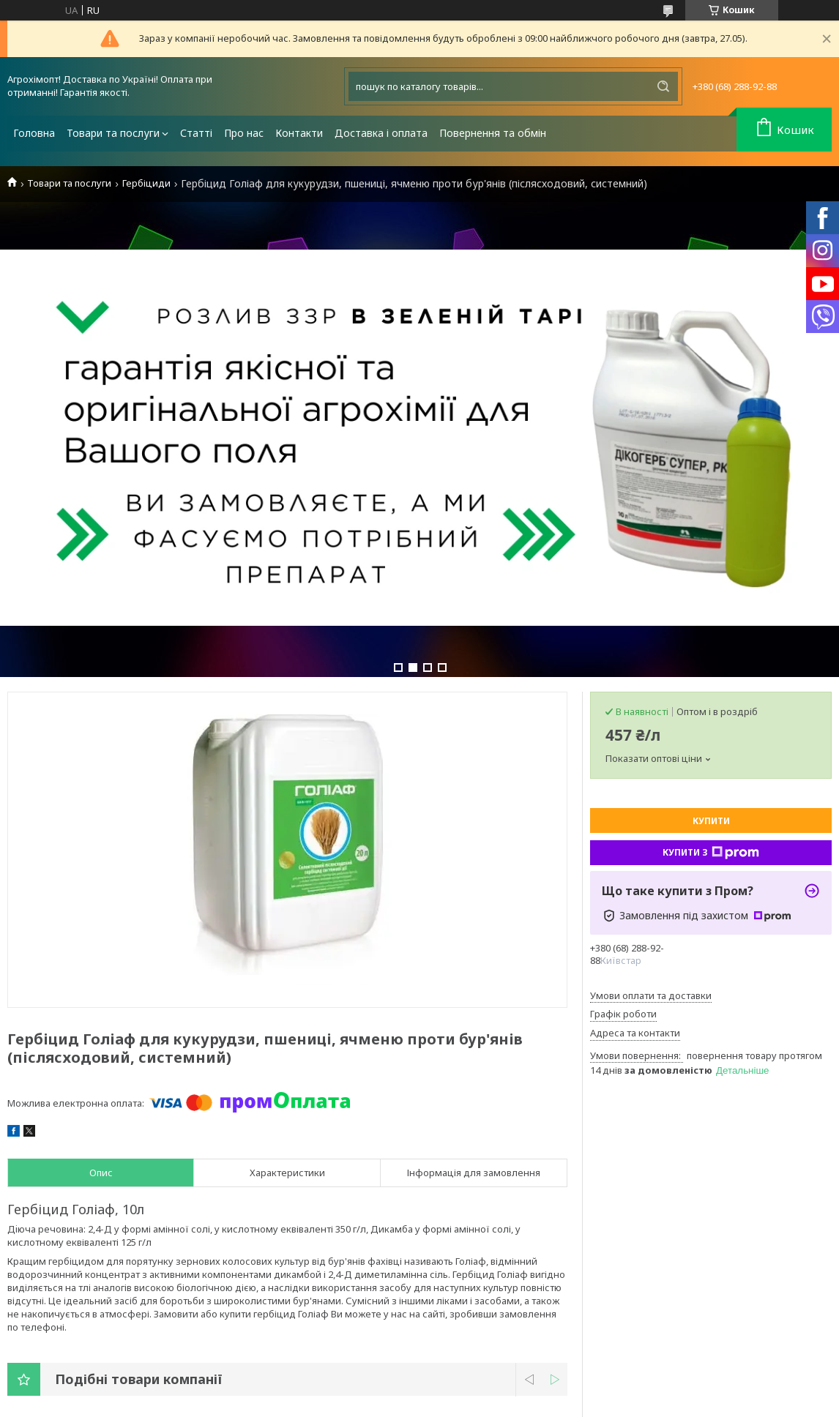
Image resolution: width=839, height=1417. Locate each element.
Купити (711, 821)
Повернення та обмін (492, 133)
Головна (34, 133)
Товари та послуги (113, 133)
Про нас (244, 133)
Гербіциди (146, 183)
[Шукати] (663, 86)
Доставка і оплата (381, 133)
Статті (196, 133)
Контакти (299, 133)
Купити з (711, 852)
